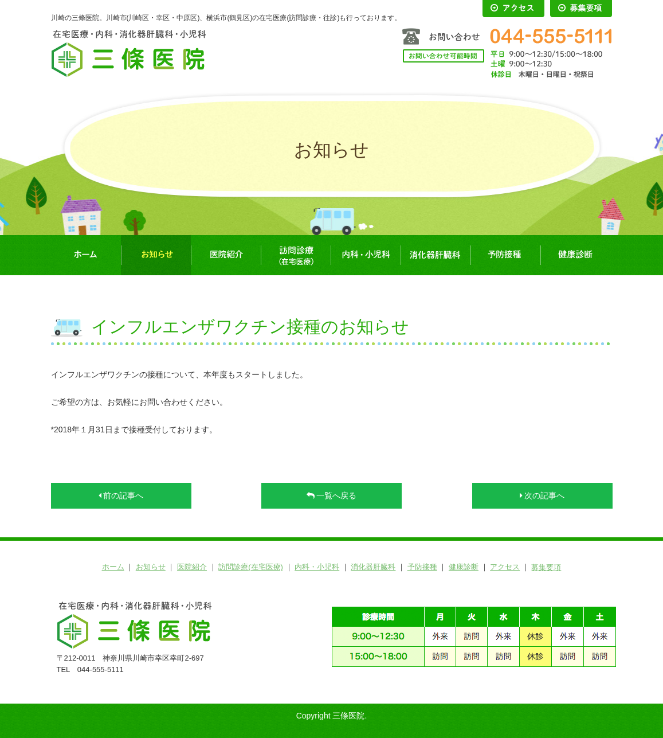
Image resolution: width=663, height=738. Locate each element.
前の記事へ (121, 495)
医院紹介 (226, 255)
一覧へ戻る (332, 495)
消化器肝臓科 (435, 255)
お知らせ (156, 255)
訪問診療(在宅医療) (296, 255)
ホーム (86, 255)
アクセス (505, 567)
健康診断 (575, 255)
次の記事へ (542, 495)
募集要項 (546, 567)
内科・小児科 (366, 255)
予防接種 (505, 255)
